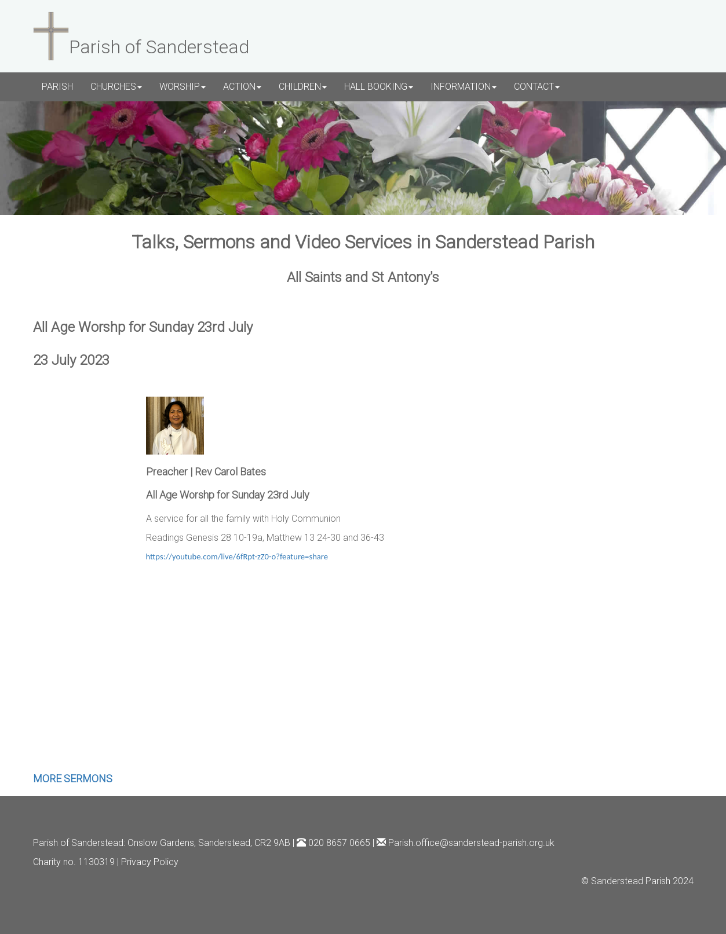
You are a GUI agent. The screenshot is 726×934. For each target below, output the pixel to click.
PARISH (57, 86)
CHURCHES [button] (116, 86)
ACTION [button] (242, 86)
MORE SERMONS (72, 778)
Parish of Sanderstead (78, 842)
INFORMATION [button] (464, 86)
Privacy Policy (149, 861)
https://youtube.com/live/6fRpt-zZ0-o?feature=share (237, 556)
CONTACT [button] (537, 86)
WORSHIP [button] (182, 86)
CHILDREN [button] (303, 86)
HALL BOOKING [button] (378, 86)
